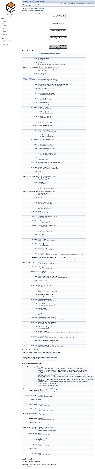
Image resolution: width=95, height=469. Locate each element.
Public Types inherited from (35, 366)
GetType (40, 267)
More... (44, 8)
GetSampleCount (42, 130)
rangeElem (40, 404)
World (43, 273)
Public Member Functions (66, 3)
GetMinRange (41, 112)
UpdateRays (41, 63)
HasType (40, 276)
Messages (5, 30)
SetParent (40, 327)
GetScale (40, 187)
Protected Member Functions (79, 3)
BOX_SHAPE (53, 377)
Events (4, 27)
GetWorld (40, 271)
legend (58, 49)
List (3, 20)
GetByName (41, 216)
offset (39, 400)
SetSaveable (41, 331)
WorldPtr (33, 271)
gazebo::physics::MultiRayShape (51, 67)
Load (39, 285)
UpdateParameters (42, 345)
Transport (5, 36)
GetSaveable (41, 253)
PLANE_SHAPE (90, 379)
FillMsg (39, 89)
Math (4, 28)
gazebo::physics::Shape (49, 176)
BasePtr (43, 193)
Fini (39, 212)
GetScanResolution (43, 135)
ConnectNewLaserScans (44, 80)
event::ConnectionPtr (31, 80)
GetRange (40, 116)
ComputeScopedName (32, 359)
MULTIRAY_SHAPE (58, 379)
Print (39, 295)
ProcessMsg (41, 162)
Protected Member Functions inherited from (39, 357)
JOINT (40, 371)
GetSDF (40, 262)
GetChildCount (41, 230)
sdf (38, 449)
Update (39, 172)
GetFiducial (41, 93)
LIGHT (65, 370)
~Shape (40, 182)
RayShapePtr (32, 414)
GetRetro (40, 126)
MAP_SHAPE (41, 379)
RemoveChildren (42, 308)
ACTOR (54, 370)
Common (5, 25)
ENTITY (51, 369)
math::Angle (33, 98)
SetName (40, 322)
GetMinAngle (41, 107)
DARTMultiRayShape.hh (35, 11)
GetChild (40, 221)
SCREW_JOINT (58, 374)
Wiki (4, 41)
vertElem (40, 423)
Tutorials (5, 43)
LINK (74, 369)
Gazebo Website (7, 40)
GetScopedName (42, 258)
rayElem (40, 409)
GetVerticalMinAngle (43, 144)
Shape (39, 178)
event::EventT (28, 395)
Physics (4, 31)
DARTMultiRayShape (40, 1)
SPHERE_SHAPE (42, 382)
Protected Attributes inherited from (40, 389)
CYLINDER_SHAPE (70, 377)
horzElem (40, 390)
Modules (3, 24)
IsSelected (40, 281)
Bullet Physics (27, 5)
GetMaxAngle (41, 98)
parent (39, 444)
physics (31, 1)
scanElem (40, 418)
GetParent (40, 244)
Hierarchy (5, 21)
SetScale (40, 167)
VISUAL (77, 370)
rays (39, 414)
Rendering (5, 33)
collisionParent (42, 429)
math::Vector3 (49, 167)
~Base (39, 198)
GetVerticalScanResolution (45, 153)
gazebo (25, 1)
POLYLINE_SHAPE (76, 382)
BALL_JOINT (53, 371)
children (40, 440)
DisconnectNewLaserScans (45, 84)
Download (5, 44)
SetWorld (40, 341)
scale (39, 433)
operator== (40, 290)
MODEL (63, 369)
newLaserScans (42, 395)
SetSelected (41, 336)
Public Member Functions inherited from (41, 67)
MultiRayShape (38, 8)
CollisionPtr (52, 54)
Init (38, 158)
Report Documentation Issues (10, 46)
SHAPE (40, 377)
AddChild (40, 202)
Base (39, 193)
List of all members (90, 3)
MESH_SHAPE (59, 382)
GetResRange (41, 121)
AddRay (28, 353)
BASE (39, 369)
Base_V (35, 440)
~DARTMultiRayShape (43, 58)
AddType (40, 207)
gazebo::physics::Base (49, 192)
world (39, 453)
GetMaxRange (41, 103)
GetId (39, 235)
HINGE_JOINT (84, 371)
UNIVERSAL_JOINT (75, 374)
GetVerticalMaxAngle (43, 139)
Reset (39, 313)
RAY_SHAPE (74, 379)
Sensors (5, 34)
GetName (40, 239)
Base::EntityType (45, 318)
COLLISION (41, 370)
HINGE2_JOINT (68, 371)
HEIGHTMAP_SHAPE (88, 377)
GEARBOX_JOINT (42, 375)
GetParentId (41, 248)
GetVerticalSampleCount (44, 149)
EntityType (46, 207)
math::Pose (34, 400)
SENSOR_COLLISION (43, 383)
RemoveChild (41, 299)
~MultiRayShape (42, 74)
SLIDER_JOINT (42, 374)
